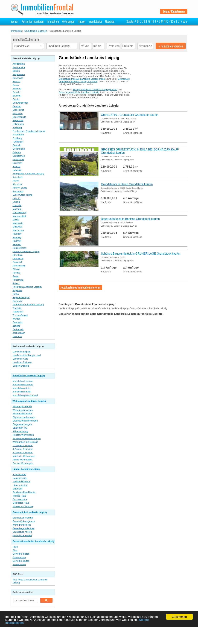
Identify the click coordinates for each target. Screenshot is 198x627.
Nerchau (17, 244)
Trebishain (18, 311)
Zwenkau (17, 336)
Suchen (14, 21)
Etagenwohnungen (22, 424)
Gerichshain (19, 148)
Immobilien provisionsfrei (25, 395)
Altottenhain (19, 63)
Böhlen (16, 71)
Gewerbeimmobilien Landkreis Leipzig (33, 541)
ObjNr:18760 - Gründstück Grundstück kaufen (130, 114)
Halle (15, 546)
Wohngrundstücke (22, 524)
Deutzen (17, 106)
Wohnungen (68, 21)
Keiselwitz (18, 177)
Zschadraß (18, 329)
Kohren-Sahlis (20, 187)
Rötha (16, 294)
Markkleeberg (20, 212)
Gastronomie (19, 557)
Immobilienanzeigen (23, 384)
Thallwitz (17, 308)
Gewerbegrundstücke (23, 528)
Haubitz (16, 166)
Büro (15, 550)
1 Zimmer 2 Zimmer (23, 445)
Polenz (16, 283)
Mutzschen (18, 230)
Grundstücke (95, 21)
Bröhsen (17, 95)
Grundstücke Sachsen (35, 31)
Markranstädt (19, 216)
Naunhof (17, 241)
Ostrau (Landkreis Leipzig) (26, 251)
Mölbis (16, 219)
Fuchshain (18, 141)
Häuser (81, 21)
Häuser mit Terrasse (23, 506)
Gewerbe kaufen (21, 561)
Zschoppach (19, 333)
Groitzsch (17, 163)
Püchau (16, 272)
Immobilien (53, 21)
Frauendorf (18, 134)
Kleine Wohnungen (22, 459)
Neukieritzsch (19, 248)
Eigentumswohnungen (24, 417)
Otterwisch (18, 258)
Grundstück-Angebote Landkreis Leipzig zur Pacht (94, 80)
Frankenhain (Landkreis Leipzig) (29, 131)
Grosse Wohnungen (23, 463)
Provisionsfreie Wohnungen (27, 438)
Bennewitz (18, 78)
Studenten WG (20, 427)
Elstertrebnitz (19, 117)
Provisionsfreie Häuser (24, 492)
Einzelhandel (19, 564)
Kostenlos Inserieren (32, 21)
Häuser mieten (20, 485)
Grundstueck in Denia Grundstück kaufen (127, 184)
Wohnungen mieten (23, 413)
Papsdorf (17, 262)
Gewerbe (109, 21)
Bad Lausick (19, 67)
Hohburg (17, 170)
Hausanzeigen (20, 478)
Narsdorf (17, 233)
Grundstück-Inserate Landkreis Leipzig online (82, 79)
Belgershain (19, 74)
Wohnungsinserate (22, 406)
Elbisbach (17, 113)
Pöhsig (16, 269)
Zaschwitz (18, 322)
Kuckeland (18, 191)
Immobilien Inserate (23, 381)
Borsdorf (17, 88)
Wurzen (17, 318)
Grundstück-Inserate (23, 517)
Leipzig (16, 202)
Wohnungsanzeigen (23, 410)
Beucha (16, 81)
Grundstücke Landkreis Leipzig (30, 512)
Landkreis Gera (20, 358)
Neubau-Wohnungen (23, 435)
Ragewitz (17, 290)
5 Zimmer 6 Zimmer (23, 452)
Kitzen (16, 180)
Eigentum (17, 488)
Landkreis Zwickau (22, 362)
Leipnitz (17, 198)
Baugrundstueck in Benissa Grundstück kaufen (130, 218)
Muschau (17, 226)
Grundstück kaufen (22, 535)
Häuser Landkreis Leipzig (26, 469)
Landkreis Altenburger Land (27, 355)
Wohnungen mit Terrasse (25, 442)
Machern (17, 209)
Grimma (17, 152)
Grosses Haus (20, 499)
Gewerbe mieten (21, 553)
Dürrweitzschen (20, 102)
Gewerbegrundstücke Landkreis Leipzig (79, 92)
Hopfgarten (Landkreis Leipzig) (28, 173)
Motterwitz (18, 223)
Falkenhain (18, 124)
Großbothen (19, 156)
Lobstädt (17, 205)
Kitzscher (17, 184)
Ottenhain (17, 255)
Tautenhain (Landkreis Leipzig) (28, 304)
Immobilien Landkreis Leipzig (29, 375)
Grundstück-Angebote (24, 521)
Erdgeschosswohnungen (25, 420)
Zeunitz (16, 325)
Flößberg (17, 127)
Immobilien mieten (22, 388)
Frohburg (17, 138)
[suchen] (25, 600)
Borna (16, 85)
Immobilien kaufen (22, 391)
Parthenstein (19, 265)
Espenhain (18, 120)
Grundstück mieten (22, 532)
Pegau (16, 276)
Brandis (16, 92)
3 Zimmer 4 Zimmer (23, 449)
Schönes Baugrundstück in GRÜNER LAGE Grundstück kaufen (140, 253)
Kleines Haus (19, 495)
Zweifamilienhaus (21, 481)
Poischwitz (18, 279)
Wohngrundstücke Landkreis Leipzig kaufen (95, 89)
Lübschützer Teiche (22, 194)
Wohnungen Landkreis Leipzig (29, 401)
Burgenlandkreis (21, 365)
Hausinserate (19, 474)
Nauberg (17, 237)
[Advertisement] (160, 84)
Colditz (16, 99)
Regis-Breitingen (21, 297)
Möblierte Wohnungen (24, 456)
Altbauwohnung (20, 431)
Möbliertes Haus (21, 502)
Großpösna (18, 159)
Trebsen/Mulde (20, 315)
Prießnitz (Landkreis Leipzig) (27, 287)
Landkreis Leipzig (21, 351)
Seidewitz (17, 301)
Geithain (17, 145)
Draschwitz (18, 110)
